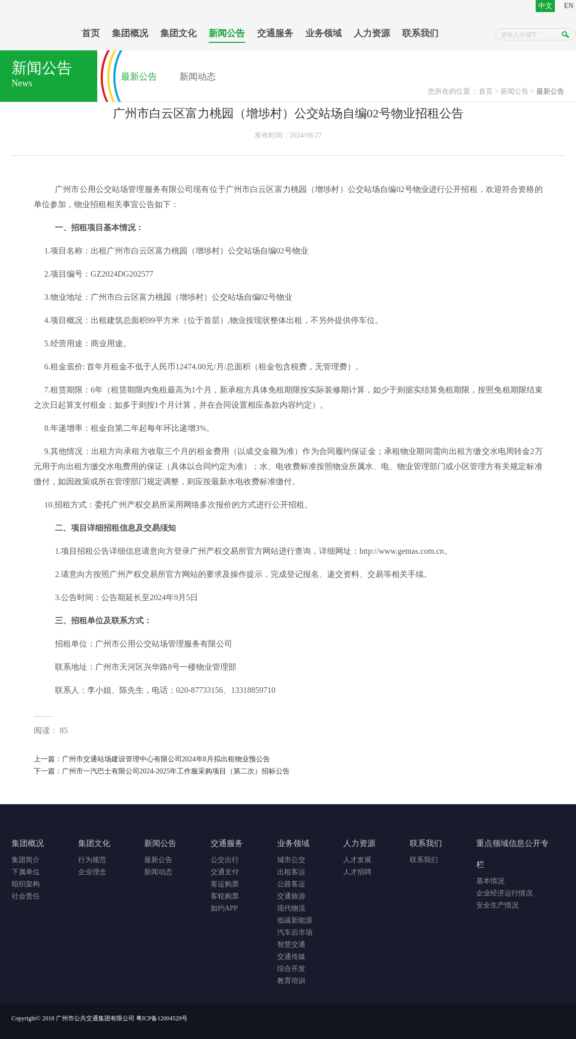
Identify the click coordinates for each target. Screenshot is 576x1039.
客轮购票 (225, 896)
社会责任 (26, 896)
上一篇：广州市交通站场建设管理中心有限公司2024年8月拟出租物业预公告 (152, 759)
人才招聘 (357, 872)
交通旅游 (291, 896)
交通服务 (275, 33)
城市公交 (291, 860)
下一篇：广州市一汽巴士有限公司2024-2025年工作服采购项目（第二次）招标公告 (162, 771)
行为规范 (92, 860)
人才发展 (357, 860)
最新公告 (139, 77)
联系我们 (420, 33)
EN (568, 6)
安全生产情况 (497, 905)
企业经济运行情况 (504, 893)
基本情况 (490, 881)
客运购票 (225, 884)
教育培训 (291, 981)
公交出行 (225, 860)
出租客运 (291, 872)
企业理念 (92, 872)
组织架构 (26, 884)
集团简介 (26, 860)
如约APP (224, 908)
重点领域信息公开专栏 (512, 854)
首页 (91, 33)
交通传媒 (291, 956)
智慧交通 (291, 944)
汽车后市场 (294, 932)
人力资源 (372, 33)
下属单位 (26, 872)
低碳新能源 (294, 920)
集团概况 (130, 33)
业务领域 (323, 33)
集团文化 (178, 33)
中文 (545, 6)
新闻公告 (227, 33)
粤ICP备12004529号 (162, 1018)
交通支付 (225, 872)
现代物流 (291, 908)
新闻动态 (197, 77)
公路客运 (291, 884)
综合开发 (291, 968)
